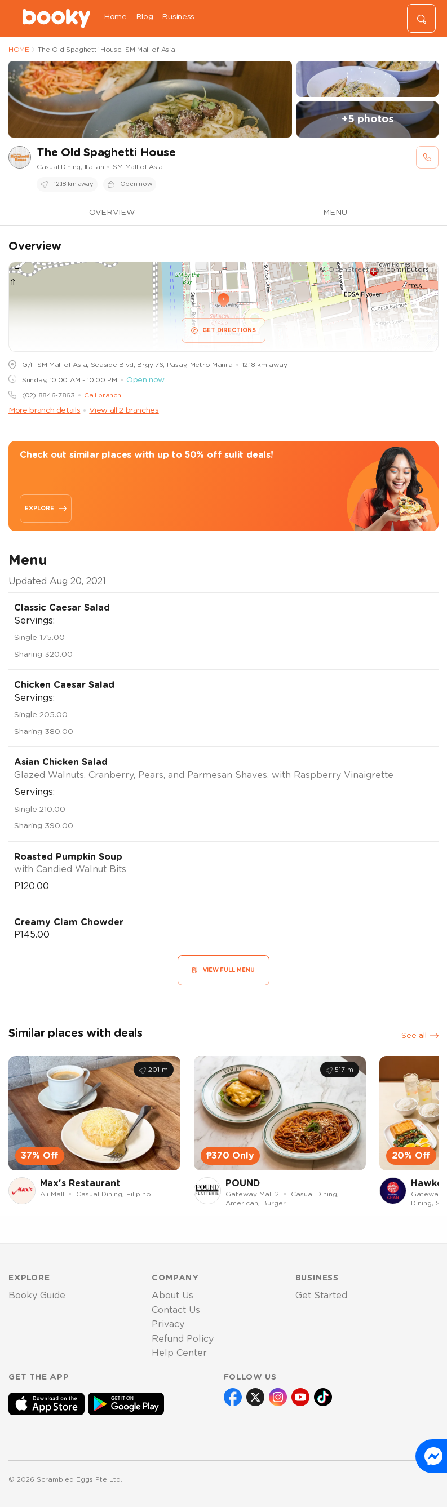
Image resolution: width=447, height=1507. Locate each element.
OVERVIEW (112, 212)
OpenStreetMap (356, 269)
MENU (335, 212)
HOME (18, 49)
